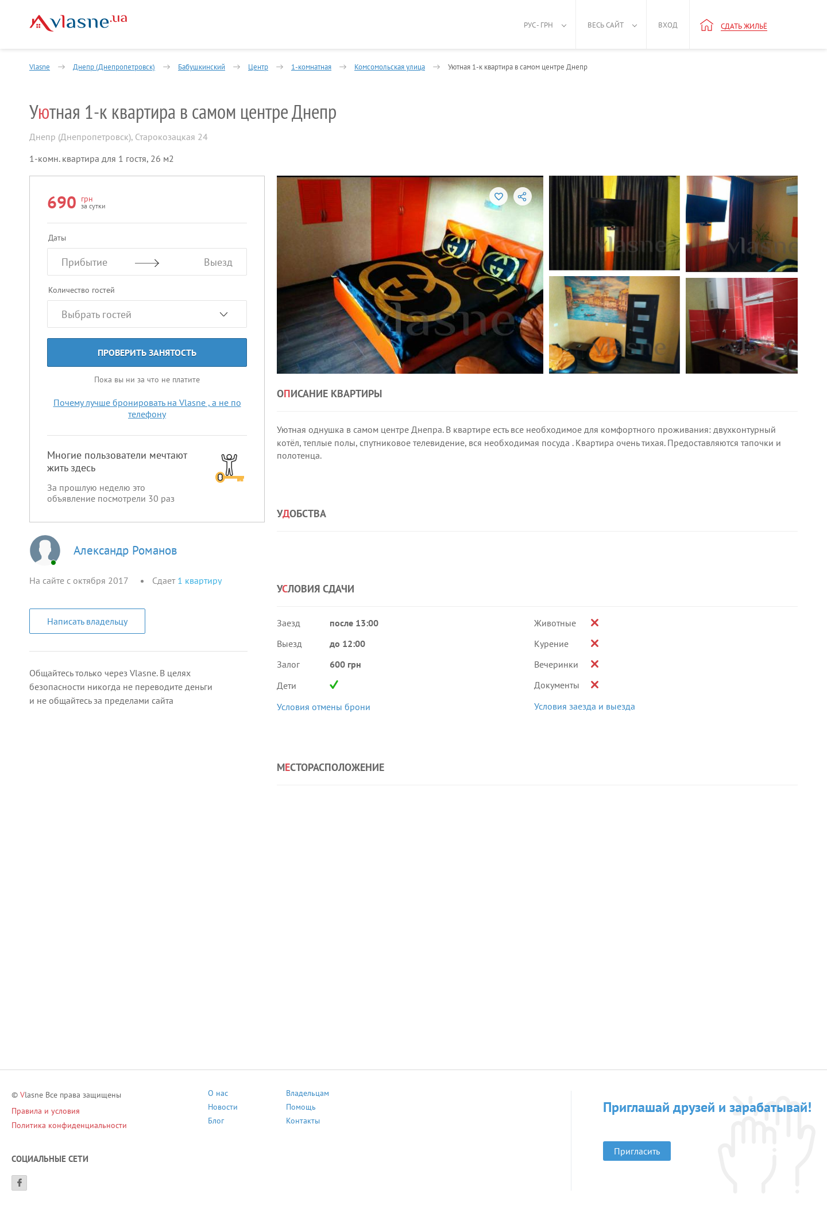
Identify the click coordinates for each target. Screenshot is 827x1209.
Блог (216, 1122)
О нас (218, 1094)
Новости (223, 1108)
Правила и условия (45, 1110)
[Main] (78, 23)
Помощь (301, 1108)
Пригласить (637, 1151)
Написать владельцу (87, 621)
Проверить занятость (147, 352)
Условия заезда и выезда (584, 706)
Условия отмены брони (323, 706)
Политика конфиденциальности (69, 1125)
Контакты (303, 1122)
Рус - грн (538, 25)
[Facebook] (19, 1183)
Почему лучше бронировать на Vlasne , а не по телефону (147, 408)
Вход (668, 25)
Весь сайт (606, 25)
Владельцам (307, 1094)
